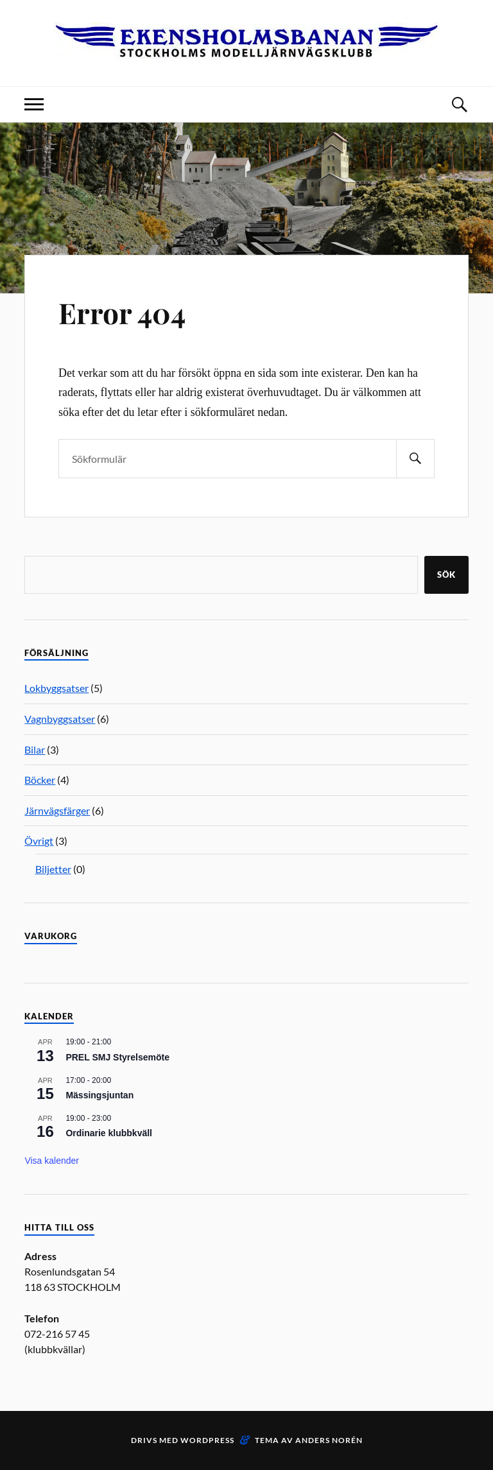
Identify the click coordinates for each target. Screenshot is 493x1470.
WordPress (207, 1440)
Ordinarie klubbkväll (108, 1133)
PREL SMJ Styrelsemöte (117, 1057)
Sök (446, 574)
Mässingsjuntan (99, 1095)
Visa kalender (51, 1160)
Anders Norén (329, 1440)
